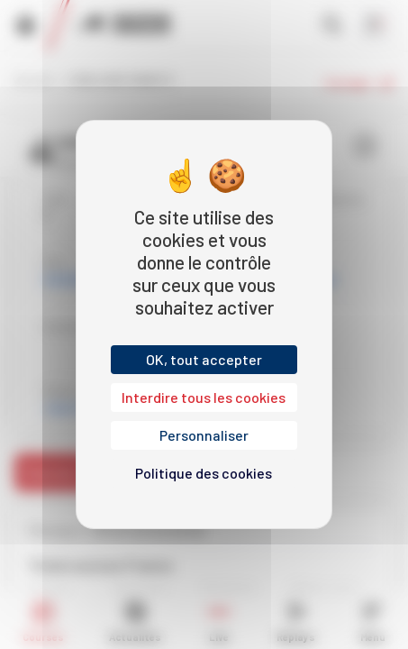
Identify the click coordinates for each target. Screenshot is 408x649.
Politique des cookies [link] (203, 472)
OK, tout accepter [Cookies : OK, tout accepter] (204, 359)
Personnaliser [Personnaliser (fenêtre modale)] (204, 434)
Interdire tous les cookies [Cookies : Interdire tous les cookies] (204, 397)
